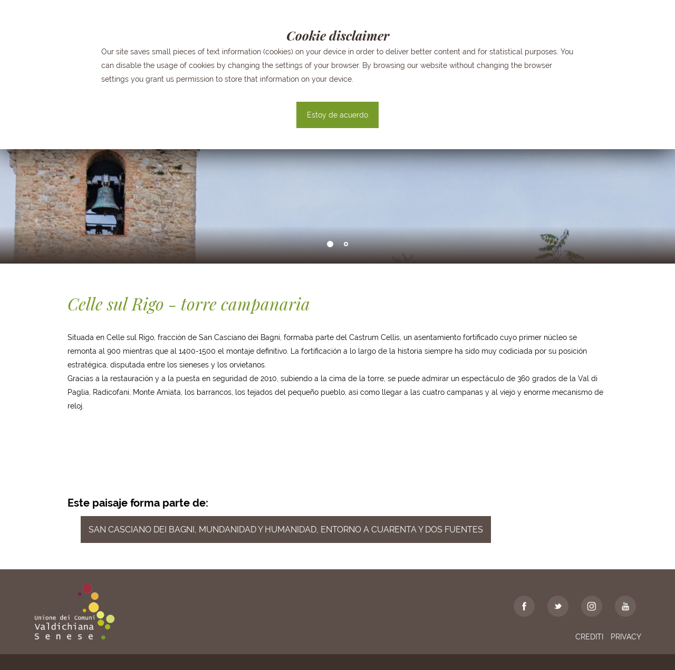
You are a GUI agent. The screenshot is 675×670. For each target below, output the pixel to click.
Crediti (589, 637)
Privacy (626, 637)
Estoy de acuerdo (337, 115)
